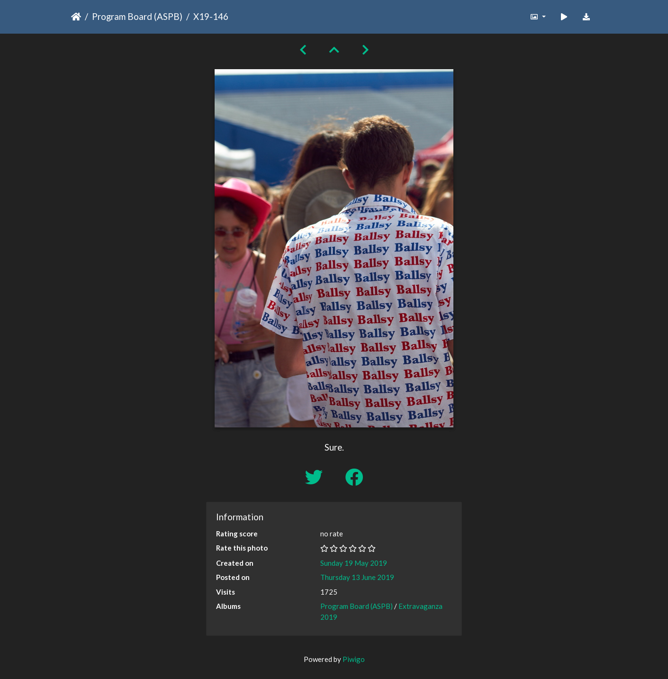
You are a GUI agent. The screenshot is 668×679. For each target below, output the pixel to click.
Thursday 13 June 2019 (357, 577)
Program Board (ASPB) (137, 16)
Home (76, 16)
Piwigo (354, 659)
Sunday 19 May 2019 (353, 563)
